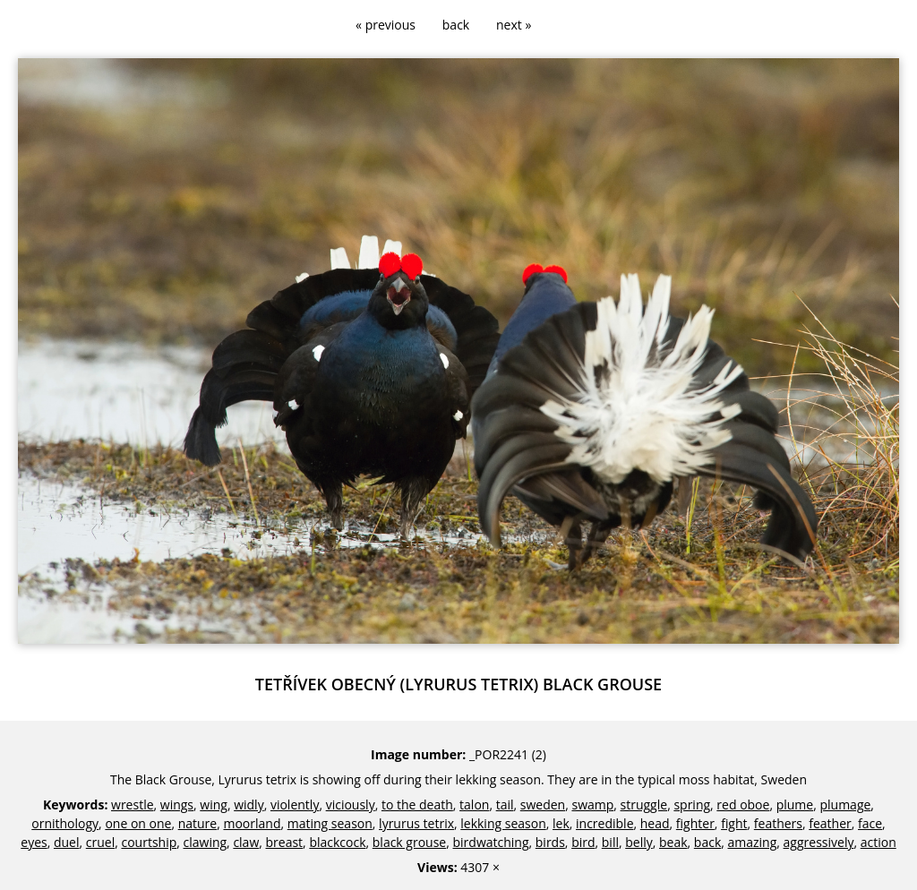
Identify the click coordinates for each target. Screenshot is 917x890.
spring (691, 804)
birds (550, 842)
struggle (644, 804)
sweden (542, 804)
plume (795, 804)
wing (213, 804)
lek (561, 823)
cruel (100, 842)
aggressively (819, 842)
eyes (34, 842)
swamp (592, 804)
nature (198, 823)
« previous (386, 24)
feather (830, 823)
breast (285, 842)
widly (249, 804)
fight (734, 823)
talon (474, 804)
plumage (844, 804)
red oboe (742, 804)
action (878, 842)
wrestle (132, 804)
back (455, 24)
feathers (778, 823)
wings (176, 804)
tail (505, 804)
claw (246, 842)
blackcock (337, 842)
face (870, 823)
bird (583, 842)
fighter (695, 823)
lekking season (502, 823)
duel (67, 842)
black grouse (409, 842)
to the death (417, 804)
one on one (138, 823)
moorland (251, 823)
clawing (205, 842)
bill (610, 842)
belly (639, 842)
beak (673, 842)
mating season (330, 823)
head (655, 823)
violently (294, 804)
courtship (148, 842)
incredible (604, 823)
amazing (752, 842)
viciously (350, 804)
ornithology (65, 823)
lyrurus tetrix (416, 823)
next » (513, 24)
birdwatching (491, 842)
